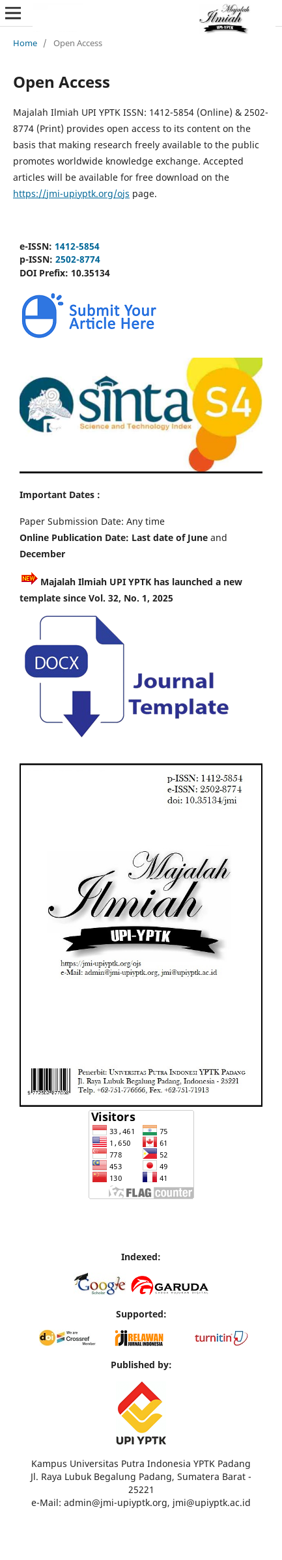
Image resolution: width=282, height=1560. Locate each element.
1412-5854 (77, 246)
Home (25, 43)
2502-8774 (77, 259)
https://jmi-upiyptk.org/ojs (71, 193)
